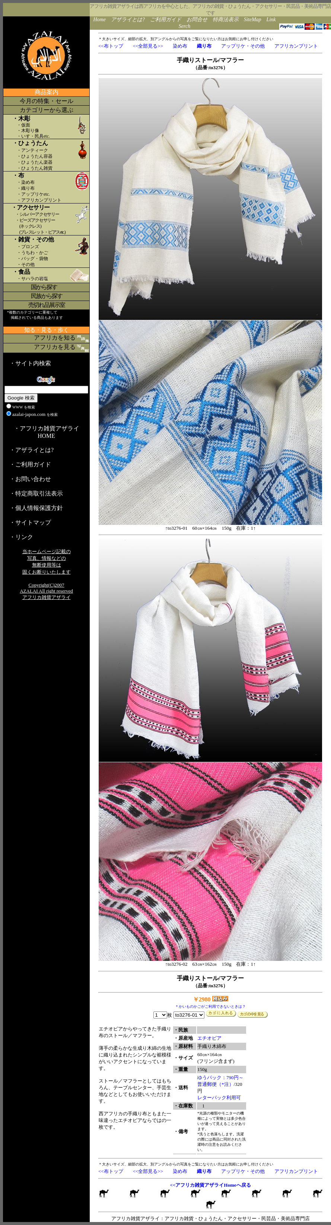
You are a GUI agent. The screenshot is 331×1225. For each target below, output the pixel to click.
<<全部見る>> (148, 46)
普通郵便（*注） (215, 1084)
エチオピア (209, 1038)
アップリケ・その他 (243, 46)
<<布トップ (110, 46)
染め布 (180, 46)
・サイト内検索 (30, 363)
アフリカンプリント (296, 46)
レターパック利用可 (219, 1097)
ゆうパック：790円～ (220, 1077)
